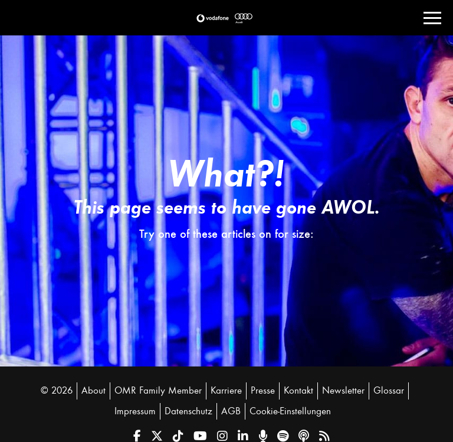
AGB (231, 411)
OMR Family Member (158, 391)
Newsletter (343, 391)
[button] (212, 18)
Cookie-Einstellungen (290, 411)
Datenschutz (188, 411)
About (93, 391)
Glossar (388, 391)
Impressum (135, 411)
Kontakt (298, 391)
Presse (263, 391)
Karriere (226, 391)
